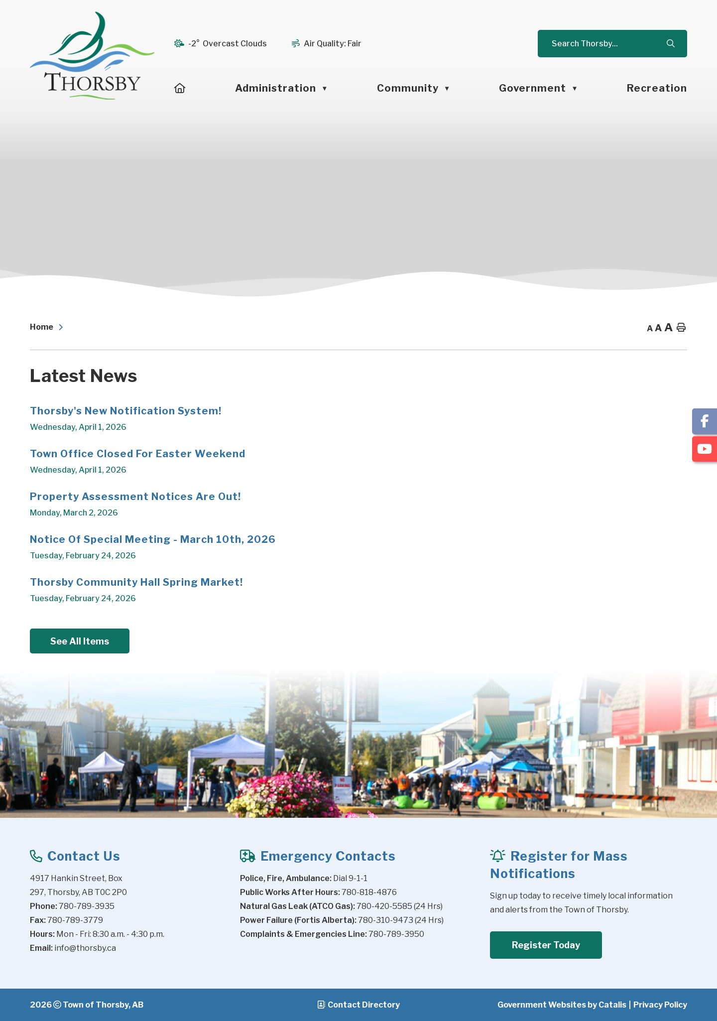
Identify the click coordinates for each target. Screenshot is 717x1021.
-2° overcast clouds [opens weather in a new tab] (227, 43)
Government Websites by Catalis (561, 1005)
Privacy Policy (660, 1005)
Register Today (546, 945)
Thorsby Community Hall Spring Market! (136, 582)
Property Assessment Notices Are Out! (135, 497)
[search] (608, 43)
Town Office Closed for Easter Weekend (137, 454)
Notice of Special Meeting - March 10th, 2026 (153, 539)
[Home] (180, 88)
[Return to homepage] (49, 328)
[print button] (681, 328)
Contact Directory (364, 1005)
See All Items (79, 641)
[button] (670, 44)
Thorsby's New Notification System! (126, 411)
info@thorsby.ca (85, 948)
